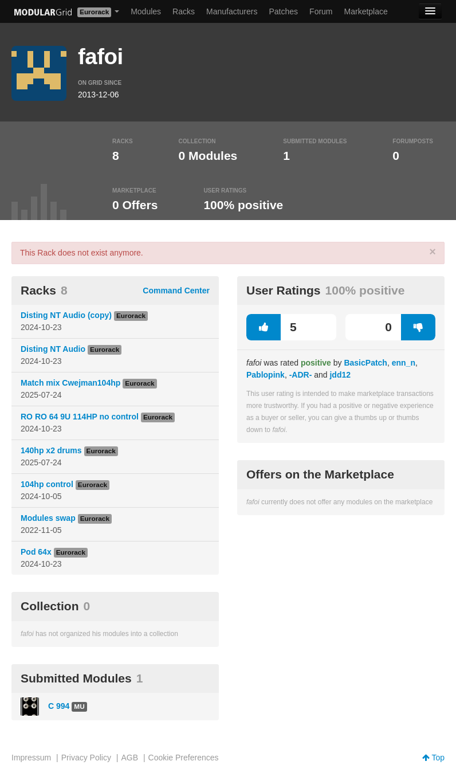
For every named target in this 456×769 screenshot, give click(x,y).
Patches (283, 11)
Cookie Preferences (183, 757)
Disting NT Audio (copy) (66, 315)
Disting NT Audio (53, 349)
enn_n (403, 362)
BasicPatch (365, 362)
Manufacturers (231, 11)
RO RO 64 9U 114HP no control (80, 416)
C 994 (58, 706)
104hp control (47, 484)
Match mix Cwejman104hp (70, 382)
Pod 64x (36, 551)
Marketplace (366, 11)
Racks (183, 11)
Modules (146, 11)
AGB (129, 757)
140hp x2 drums (51, 450)
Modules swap (48, 518)
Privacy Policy (86, 757)
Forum (320, 11)
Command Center (176, 290)
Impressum (31, 757)
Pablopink (265, 374)
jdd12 (340, 374)
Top (433, 757)
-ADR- (300, 374)
